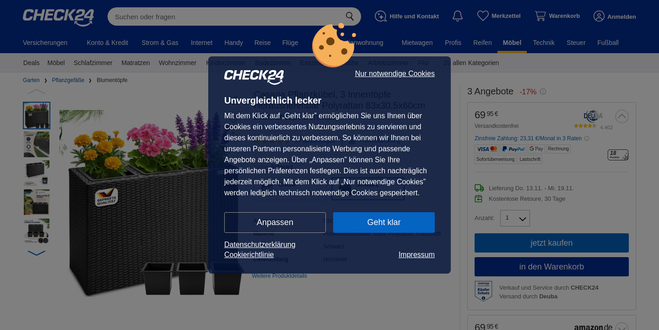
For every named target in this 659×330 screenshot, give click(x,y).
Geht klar (383, 222)
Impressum (417, 254)
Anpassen (275, 222)
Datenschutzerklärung (260, 244)
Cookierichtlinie (249, 254)
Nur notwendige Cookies (395, 73)
